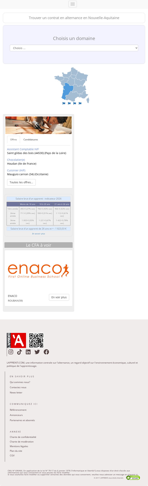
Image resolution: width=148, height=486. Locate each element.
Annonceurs (16, 415)
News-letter (16, 392)
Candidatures (31, 139)
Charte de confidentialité (23, 437)
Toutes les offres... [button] (21, 182)
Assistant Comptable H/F (23, 149)
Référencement (18, 409)
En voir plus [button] (59, 297)
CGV (12, 455)
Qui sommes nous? (20, 382)
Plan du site (16, 450)
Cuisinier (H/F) (16, 170)
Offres (13, 139)
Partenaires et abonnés (22, 420)
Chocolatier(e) (16, 160)
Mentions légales (19, 446)
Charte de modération (22, 441)
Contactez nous (18, 387)
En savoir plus (38, 233)
